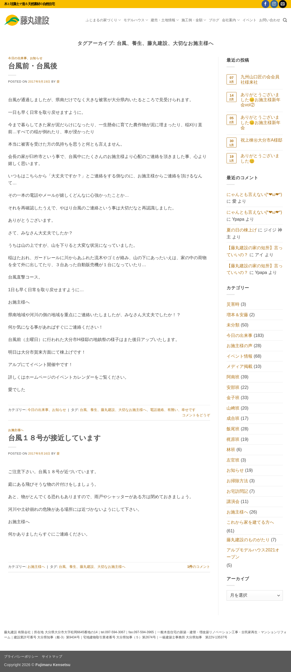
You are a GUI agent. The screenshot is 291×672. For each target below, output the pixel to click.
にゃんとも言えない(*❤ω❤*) (254, 194)
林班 (231, 449)
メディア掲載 (239, 366)
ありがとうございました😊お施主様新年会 (260, 122)
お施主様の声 (239, 345)
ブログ (214, 20)
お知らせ (36, 58)
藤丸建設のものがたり (248, 539)
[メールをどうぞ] (283, 4)
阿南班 (233, 377)
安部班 (233, 387)
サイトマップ (52, 657)
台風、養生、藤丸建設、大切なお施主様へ (113, 410)
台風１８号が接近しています (54, 438)
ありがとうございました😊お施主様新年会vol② (260, 99)
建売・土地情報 (165, 20)
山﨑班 (233, 408)
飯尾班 (233, 429)
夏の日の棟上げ (242, 230)
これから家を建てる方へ (250, 522)
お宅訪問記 (237, 491)
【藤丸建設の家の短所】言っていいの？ (255, 251)
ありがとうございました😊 (260, 158)
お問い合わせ (269, 20)
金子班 (233, 397)
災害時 (233, 304)
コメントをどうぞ (196, 415)
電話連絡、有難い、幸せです (173, 410)
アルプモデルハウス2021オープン (253, 553)
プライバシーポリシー (21, 657)
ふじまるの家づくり (103, 20)
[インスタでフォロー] (274, 4)
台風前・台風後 (32, 66)
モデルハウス (136, 20)
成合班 (233, 418)
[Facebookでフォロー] (265, 4)
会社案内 (230, 20)
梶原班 (233, 439)
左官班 (233, 460)
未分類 (233, 325)
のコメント (198, 567)
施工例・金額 (194, 20)
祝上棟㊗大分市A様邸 (261, 140)
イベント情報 (239, 356)
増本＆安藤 (237, 314)
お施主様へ (16, 430)
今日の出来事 (17, 58)
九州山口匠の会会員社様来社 (260, 79)
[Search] (285, 20)
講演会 (233, 501)
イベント (249, 20)
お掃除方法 (237, 481)
